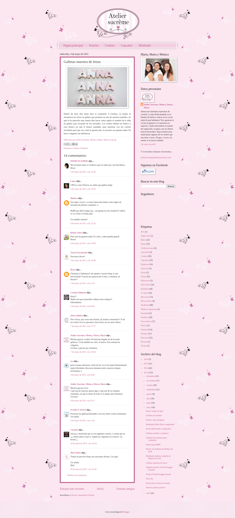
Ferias (143, 272)
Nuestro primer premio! (155, 487)
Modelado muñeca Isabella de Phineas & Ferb (158, 457)
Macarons (145, 297)
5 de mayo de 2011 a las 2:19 (82, 283)
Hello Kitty (145, 285)
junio (148, 403)
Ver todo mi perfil (148, 144)
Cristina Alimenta (78, 293)
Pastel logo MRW (153, 445)
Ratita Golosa (76, 233)
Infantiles (145, 289)
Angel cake (145, 236)
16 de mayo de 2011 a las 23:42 (83, 469)
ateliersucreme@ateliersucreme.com (156, 157)
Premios (144, 334)
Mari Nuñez (75, 453)
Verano (144, 346)
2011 (146, 372)
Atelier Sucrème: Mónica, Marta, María (88, 335)
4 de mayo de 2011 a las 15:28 (83, 172)
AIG (142, 232)
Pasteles (94, 45)
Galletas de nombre (154, 415)
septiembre (151, 389)
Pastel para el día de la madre (158, 483)
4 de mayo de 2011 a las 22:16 (83, 223)
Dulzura (74, 198)
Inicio (100, 488)
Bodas (143, 244)
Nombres (84, 148)
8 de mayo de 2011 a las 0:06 (82, 375)
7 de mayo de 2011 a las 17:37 (83, 326)
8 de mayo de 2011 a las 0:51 (82, 401)
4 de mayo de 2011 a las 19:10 (83, 189)
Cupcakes (127, 45)
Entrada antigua (125, 488)
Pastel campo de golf (154, 411)
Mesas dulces (146, 301)
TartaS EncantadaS (79, 253)
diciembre (150, 376)
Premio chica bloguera (155, 420)
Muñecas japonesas (149, 309)
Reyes (73, 270)
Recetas (144, 342)
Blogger (126, 512)
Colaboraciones (147, 248)
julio (148, 398)
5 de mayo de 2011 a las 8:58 (82, 306)
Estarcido (145, 268)
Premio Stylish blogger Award (158, 474)
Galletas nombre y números (157, 433)
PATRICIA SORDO (79, 161)
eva (71, 361)
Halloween (145, 281)
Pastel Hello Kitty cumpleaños (158, 429)
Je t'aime (144, 293)
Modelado (145, 45)
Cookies (110, 45)
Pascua (143, 325)
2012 (146, 368)
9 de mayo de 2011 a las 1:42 (82, 420)
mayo (149, 407)
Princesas (145, 338)
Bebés (143, 240)
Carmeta (74, 430)
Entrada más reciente (72, 488)
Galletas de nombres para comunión (156, 439)
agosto (149, 394)
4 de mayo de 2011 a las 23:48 (83, 260)
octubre (149, 385)
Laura (73, 181)
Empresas (145, 264)
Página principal (73, 45)
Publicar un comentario (77, 475)
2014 (146, 359)
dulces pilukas (76, 315)
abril (148, 493)
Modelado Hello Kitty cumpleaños (160, 424)
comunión (145, 252)
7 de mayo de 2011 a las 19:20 (83, 352)
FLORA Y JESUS (78, 410)
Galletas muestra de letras (156, 463)
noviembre (151, 381)
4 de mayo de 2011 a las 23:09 (83, 243)
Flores (143, 276)
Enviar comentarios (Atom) (82, 495)
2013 (146, 364)
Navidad (144, 313)
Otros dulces (146, 321)
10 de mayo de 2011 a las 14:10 (83, 443)
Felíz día (149, 479)
